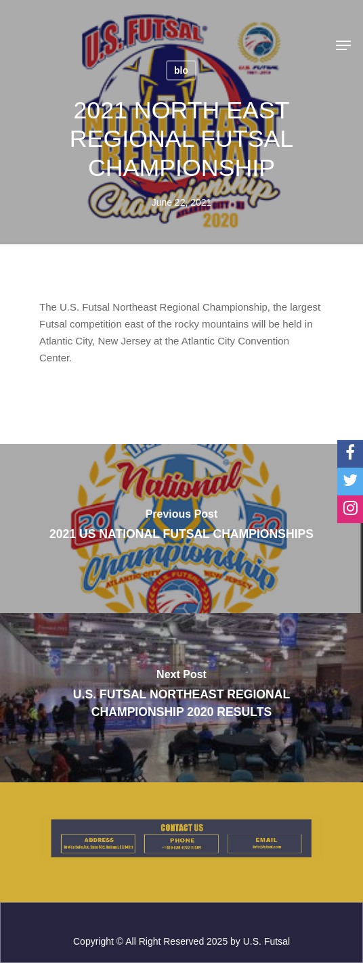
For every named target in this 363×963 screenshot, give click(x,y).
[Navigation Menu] (343, 45)
